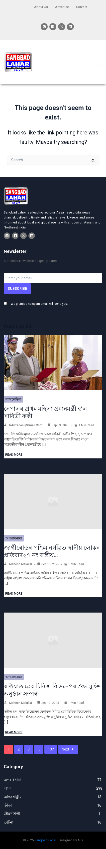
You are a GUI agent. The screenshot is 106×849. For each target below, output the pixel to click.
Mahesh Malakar (20, 564)
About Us (41, 7)
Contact (81, 7)
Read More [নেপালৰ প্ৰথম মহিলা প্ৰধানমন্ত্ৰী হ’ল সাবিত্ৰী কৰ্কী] (13, 454)
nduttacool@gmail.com (25, 425)
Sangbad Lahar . (46, 840)
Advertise (62, 7)
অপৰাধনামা (13, 538)
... (39, 749)
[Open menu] (99, 62)
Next (68, 749)
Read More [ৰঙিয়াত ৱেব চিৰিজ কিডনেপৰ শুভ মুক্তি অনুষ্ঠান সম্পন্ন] (13, 732)
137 (51, 749)
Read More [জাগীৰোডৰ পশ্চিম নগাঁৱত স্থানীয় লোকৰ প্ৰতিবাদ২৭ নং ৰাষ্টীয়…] (13, 593)
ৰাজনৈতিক (13, 399)
